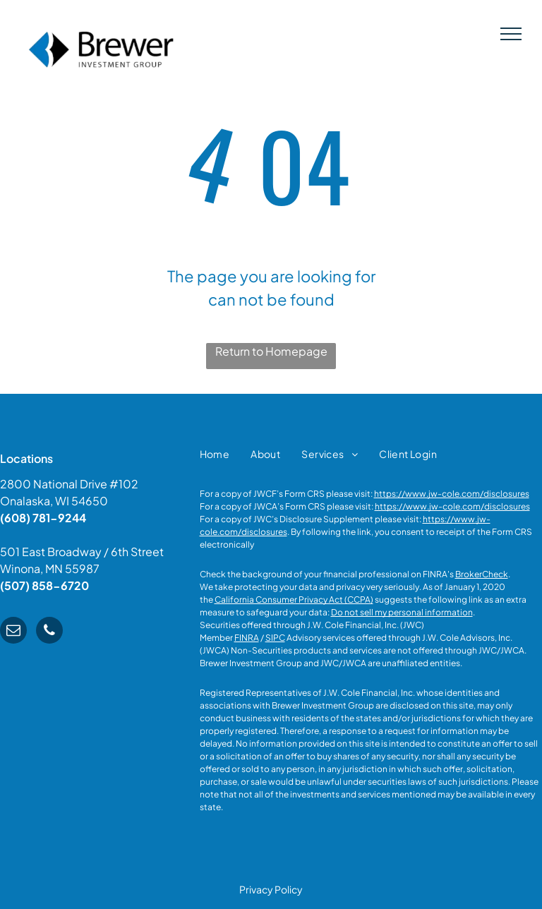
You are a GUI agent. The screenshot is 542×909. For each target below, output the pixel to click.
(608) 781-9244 (43, 517)
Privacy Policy (271, 889)
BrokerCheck (481, 574)
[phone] (49, 632)
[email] (13, 632)
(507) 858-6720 (44, 585)
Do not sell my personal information (402, 612)
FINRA (246, 637)
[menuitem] (215, 454)
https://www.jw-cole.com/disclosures (451, 493)
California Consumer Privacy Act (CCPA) (294, 599)
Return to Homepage (271, 351)
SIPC (275, 637)
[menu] (511, 34)
